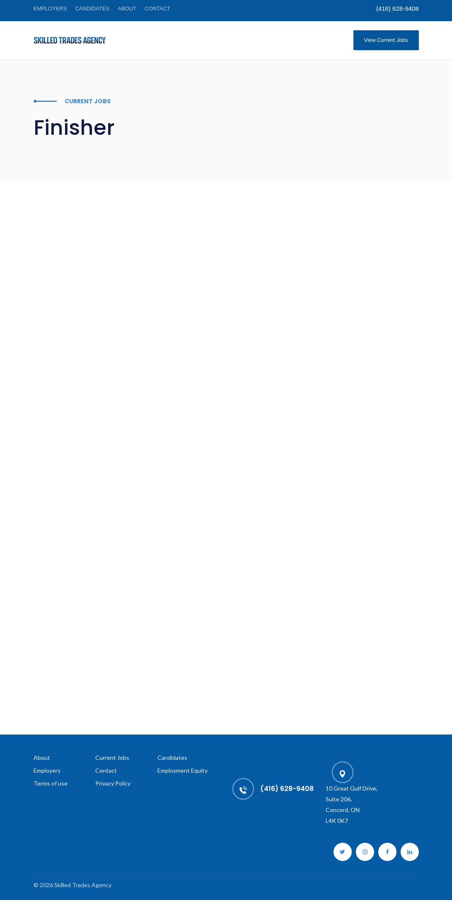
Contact (157, 8)
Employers (50, 8)
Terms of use (51, 783)
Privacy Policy (113, 783)
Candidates (92, 8)
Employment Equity (182, 770)
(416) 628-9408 (397, 8)
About (127, 8)
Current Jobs (112, 757)
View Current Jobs (386, 40)
